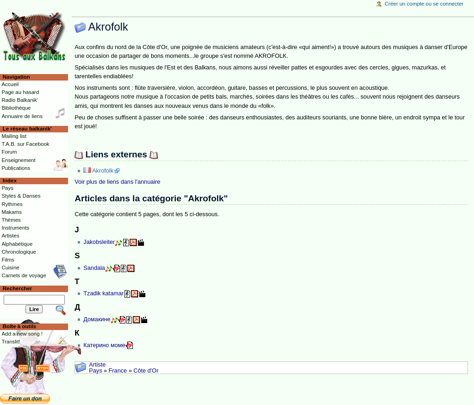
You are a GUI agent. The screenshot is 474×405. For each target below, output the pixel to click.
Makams (11, 212)
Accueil (10, 84)
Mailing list (13, 136)
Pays (95, 371)
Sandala (94, 268)
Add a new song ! (22, 333)
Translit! (10, 341)
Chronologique (18, 252)
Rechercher (17, 288)
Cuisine (10, 267)
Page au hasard (20, 92)
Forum (9, 152)
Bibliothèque (16, 108)
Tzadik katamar (103, 293)
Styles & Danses (20, 196)
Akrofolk (102, 171)
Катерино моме (104, 345)
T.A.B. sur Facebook (25, 144)
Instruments (15, 228)
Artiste (97, 364)
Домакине (96, 319)
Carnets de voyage (23, 275)
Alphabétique (16, 244)
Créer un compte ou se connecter (424, 3)
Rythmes (11, 204)
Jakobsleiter (99, 242)
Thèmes (10, 220)
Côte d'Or (145, 371)
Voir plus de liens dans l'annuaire (117, 182)
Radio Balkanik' (19, 100)
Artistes (10, 235)
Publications (15, 168)
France (118, 371)
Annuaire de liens (22, 116)
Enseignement (18, 160)
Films (7, 259)
